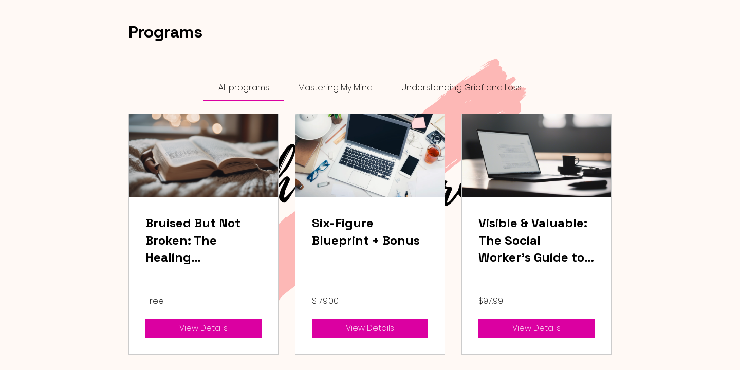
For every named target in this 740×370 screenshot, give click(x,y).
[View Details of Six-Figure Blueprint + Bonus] (370, 328)
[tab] (243, 88)
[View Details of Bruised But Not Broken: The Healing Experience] (203, 328)
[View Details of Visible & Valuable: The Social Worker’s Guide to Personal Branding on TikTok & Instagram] (536, 328)
